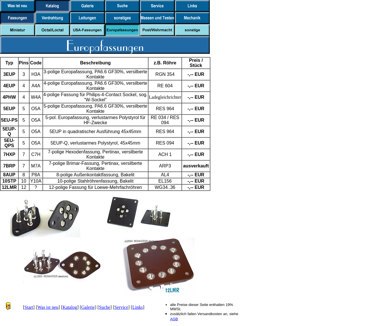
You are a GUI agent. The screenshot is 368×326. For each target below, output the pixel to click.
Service (121, 307)
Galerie (88, 307)
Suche (104, 307)
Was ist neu (47, 307)
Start (28, 307)
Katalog (69, 307)
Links (137, 307)
